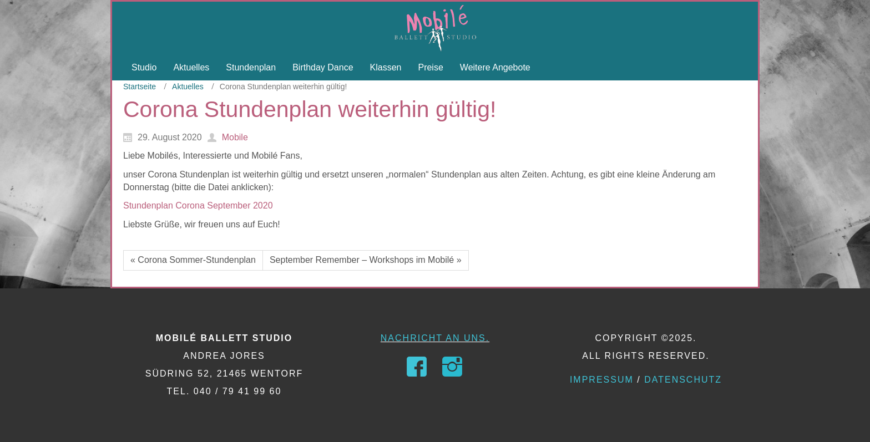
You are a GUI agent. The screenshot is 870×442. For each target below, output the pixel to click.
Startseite (139, 86)
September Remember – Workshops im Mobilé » (366, 260)
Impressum (602, 379)
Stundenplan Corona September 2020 (198, 205)
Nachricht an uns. (435, 338)
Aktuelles (188, 86)
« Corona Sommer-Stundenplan (193, 260)
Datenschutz (683, 379)
